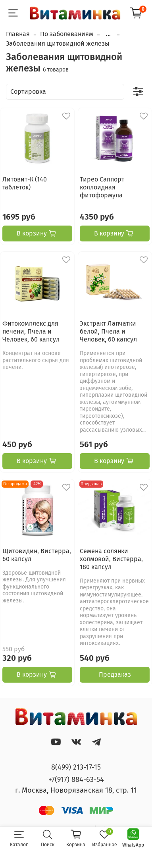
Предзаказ (115, 674)
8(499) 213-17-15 (76, 767)
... (108, 34)
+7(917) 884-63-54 (76, 779)
